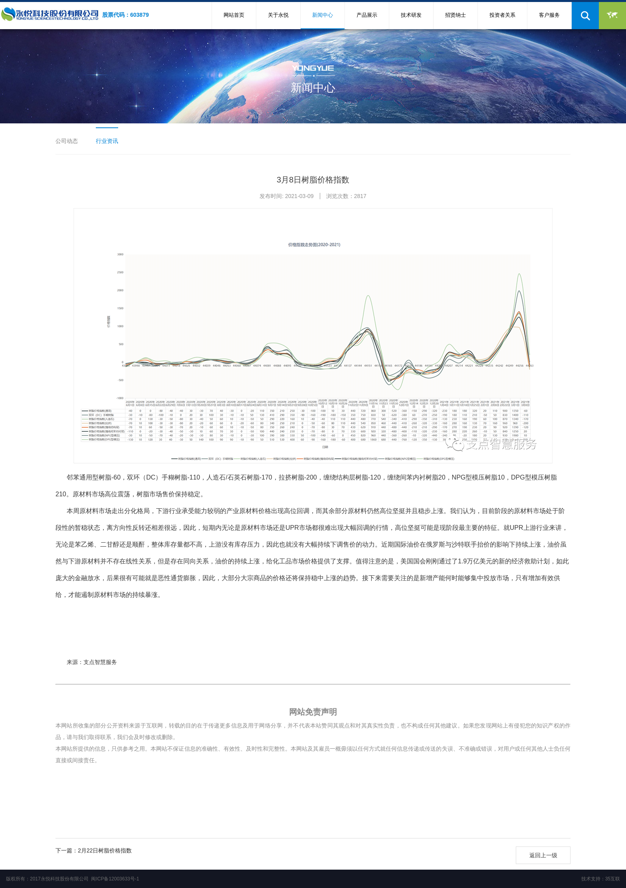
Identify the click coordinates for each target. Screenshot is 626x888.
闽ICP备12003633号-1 (115, 879)
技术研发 (411, 15)
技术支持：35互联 (600, 879)
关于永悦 (278, 15)
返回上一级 (543, 855)
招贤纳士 (455, 15)
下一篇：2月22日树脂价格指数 (93, 850)
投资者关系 (502, 15)
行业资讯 (107, 141)
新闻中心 (322, 15)
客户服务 (549, 15)
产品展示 (367, 15)
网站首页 (234, 15)
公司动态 (66, 141)
